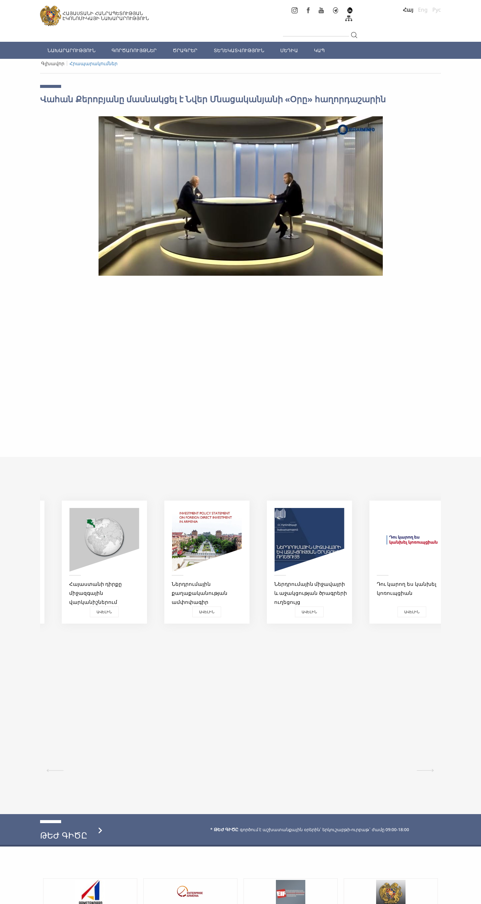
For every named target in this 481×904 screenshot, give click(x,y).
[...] (316, 30)
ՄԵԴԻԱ (289, 50)
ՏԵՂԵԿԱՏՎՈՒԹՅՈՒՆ (239, 50)
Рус (436, 9)
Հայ (408, 9)
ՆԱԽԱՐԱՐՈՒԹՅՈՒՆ (71, 50)
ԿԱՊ (319, 50)
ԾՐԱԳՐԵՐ (185, 50)
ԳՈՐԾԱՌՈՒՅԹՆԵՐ (134, 50)
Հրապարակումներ (93, 63)
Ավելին (90, 611)
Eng (423, 9)
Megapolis (429, 895)
